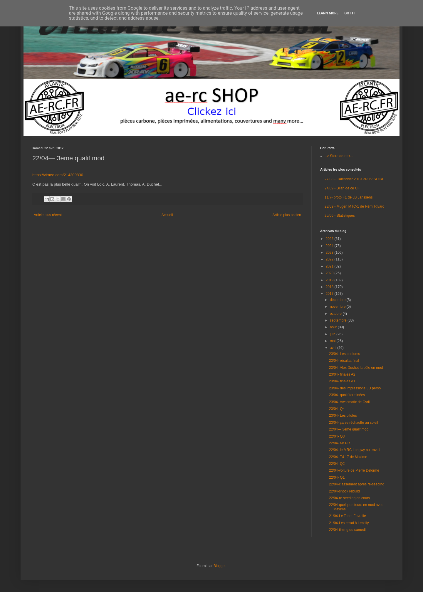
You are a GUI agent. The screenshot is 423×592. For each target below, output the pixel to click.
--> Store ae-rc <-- (339, 156)
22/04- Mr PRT (340, 443)
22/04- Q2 (337, 464)
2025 (330, 239)
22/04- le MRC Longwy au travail (354, 450)
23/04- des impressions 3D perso (355, 388)
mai (333, 341)
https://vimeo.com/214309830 (57, 175)
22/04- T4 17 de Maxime (348, 457)
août (334, 327)
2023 (330, 252)
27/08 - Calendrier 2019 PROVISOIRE (355, 179)
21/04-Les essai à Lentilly (349, 523)
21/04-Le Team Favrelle (347, 516)
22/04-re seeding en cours (349, 498)
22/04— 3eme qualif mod (348, 429)
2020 (330, 273)
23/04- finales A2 (342, 374)
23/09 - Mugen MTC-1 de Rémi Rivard (354, 206)
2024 (330, 246)
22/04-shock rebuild (344, 491)
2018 (330, 287)
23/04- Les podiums (344, 354)
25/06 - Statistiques (340, 215)
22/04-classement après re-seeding (356, 484)
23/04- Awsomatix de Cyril (349, 402)
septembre (339, 320)
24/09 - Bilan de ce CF (342, 188)
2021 (330, 266)
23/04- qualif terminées (347, 395)
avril (333, 348)
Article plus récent (48, 215)
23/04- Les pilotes (343, 415)
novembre (338, 307)
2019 (330, 280)
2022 (330, 259)
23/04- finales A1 (342, 381)
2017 (330, 294)
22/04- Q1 (337, 477)
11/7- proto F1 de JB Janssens (348, 197)
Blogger (220, 566)
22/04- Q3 (337, 436)
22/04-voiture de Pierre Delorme (354, 470)
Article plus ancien (287, 215)
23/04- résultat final (344, 361)
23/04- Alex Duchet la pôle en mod (356, 368)
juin (333, 334)
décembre (338, 300)
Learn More (328, 13)
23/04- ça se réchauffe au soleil (353, 423)
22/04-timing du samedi (347, 530)
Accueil (167, 215)
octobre (336, 314)
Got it (349, 13)
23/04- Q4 (337, 409)
